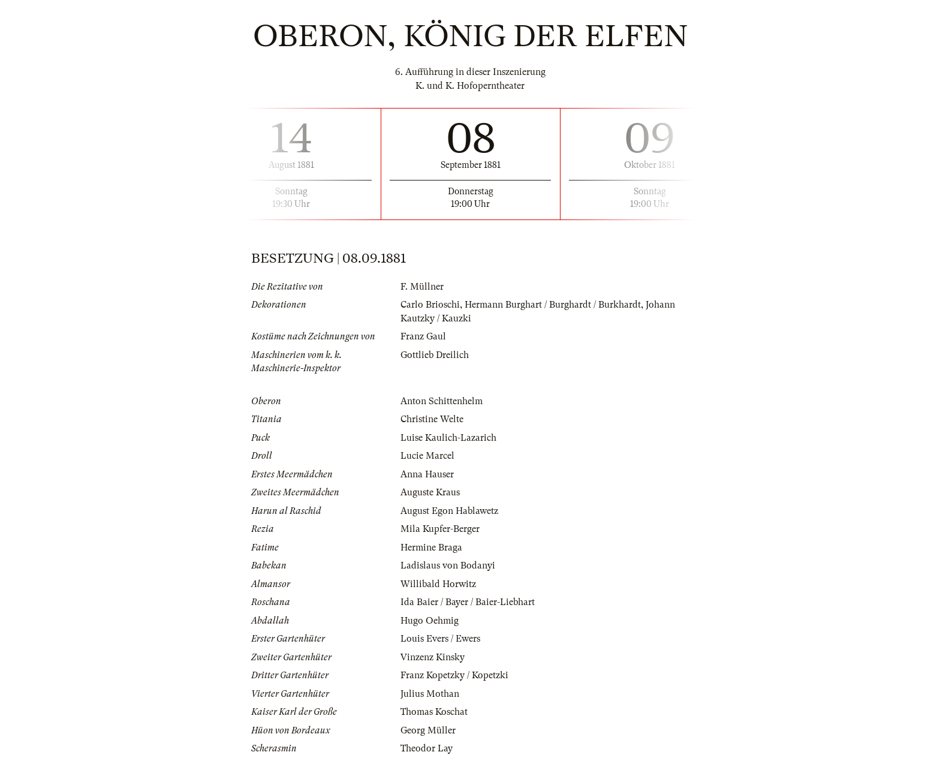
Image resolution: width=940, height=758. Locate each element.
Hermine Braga (431, 547)
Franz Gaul (423, 336)
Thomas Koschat (434, 711)
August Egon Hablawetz (449, 511)
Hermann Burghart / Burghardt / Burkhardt (553, 304)
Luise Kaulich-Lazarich (448, 437)
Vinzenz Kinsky (432, 657)
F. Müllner (422, 286)
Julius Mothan (429, 693)
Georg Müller (428, 730)
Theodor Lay (426, 748)
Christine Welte (431, 419)
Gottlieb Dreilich (434, 355)
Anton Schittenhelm (441, 401)
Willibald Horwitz (438, 584)
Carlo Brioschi (430, 304)
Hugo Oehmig (429, 620)
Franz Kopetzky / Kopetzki (454, 675)
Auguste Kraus (430, 492)
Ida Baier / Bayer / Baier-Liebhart (467, 602)
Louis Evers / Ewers (440, 638)
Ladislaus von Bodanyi (447, 565)
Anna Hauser (427, 474)
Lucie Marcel (427, 455)
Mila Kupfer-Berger (440, 529)
